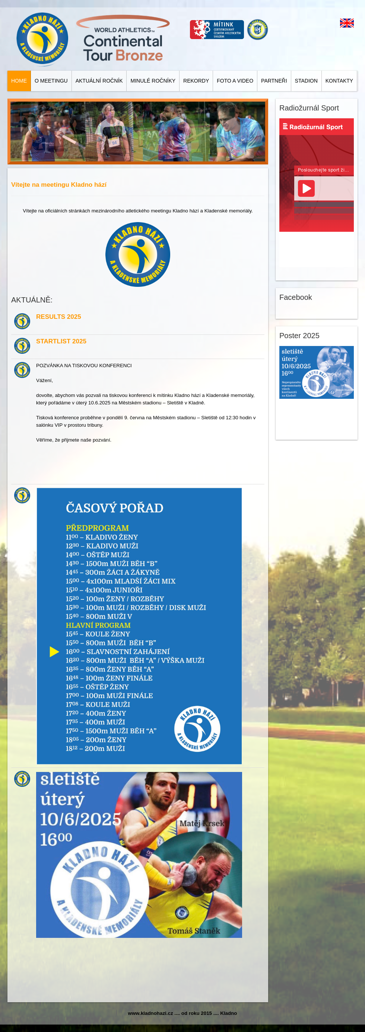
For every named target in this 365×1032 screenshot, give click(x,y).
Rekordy (196, 81)
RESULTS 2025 (58, 316)
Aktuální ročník (99, 81)
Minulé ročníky (152, 81)
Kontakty (339, 81)
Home (19, 81)
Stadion (306, 81)
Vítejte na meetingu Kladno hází (59, 184)
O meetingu (51, 81)
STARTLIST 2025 (61, 341)
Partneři (274, 81)
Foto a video (235, 81)
